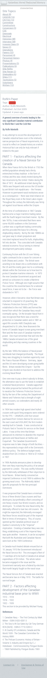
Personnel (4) (9, 55)
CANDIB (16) (9, 17)
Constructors (9, 25)
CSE (5, 30)
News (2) (7, 47)
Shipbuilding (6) (9, 74)
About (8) (7, 14)
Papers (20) (8, 52)
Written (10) (8, 85)
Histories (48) (9, 39)
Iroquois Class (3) (11, 44)
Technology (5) (9, 79)
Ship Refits (8, 69)
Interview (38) (9, 41)
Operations (8, 50)
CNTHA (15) (8, 20)
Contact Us (8, 664)
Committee (8, 22)
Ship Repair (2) (9, 71)
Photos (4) (7, 60)
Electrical (7, 36)
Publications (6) (10, 66)
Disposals (7, 33)
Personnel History (11, 58)
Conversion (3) (9, 28)
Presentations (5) (11, 63)
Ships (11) (7, 77)
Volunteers (8, 82)
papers (12, 103)
